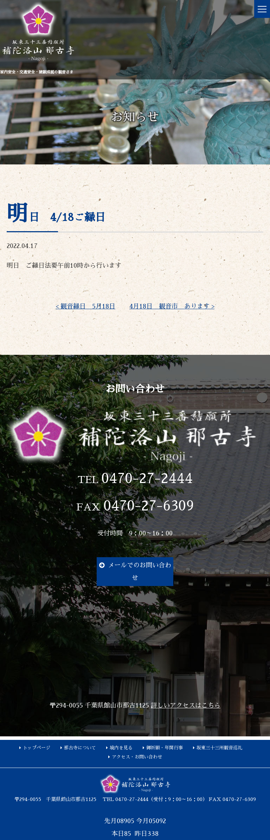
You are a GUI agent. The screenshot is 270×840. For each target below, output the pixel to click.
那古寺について (80, 747)
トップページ (36, 747)
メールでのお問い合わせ (139, 571)
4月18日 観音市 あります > (171, 306)
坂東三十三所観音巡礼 (219, 747)
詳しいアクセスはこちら (185, 705)
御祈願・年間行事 (164, 747)
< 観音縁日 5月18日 (85, 306)
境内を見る (121, 747)
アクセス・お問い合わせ (137, 757)
